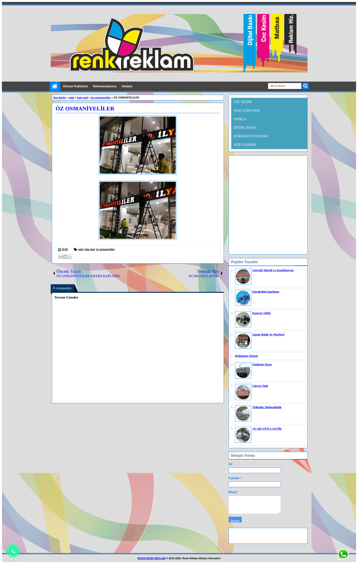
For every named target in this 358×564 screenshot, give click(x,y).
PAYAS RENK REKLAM (151, 558)
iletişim (127, 86)
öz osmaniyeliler (105, 249)
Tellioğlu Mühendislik (267, 407)
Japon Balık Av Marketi (268, 334)
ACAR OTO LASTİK (267, 428)
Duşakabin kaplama (265, 291)
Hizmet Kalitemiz (75, 86)
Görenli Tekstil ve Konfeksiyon (273, 270)
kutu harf (90, 249)
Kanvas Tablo (261, 313)
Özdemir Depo (262, 364)
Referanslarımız (104, 86)
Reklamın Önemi (246, 356)
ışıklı (80, 249)
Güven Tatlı (260, 385)
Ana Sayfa (54, 86)
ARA (305, 86)
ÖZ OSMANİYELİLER (85, 108)
